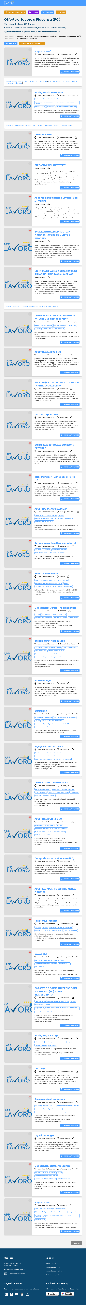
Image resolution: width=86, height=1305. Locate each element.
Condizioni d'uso (52, 1263)
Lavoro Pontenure (45, 125)
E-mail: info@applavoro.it (17, 1273)
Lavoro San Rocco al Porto (17, 81)
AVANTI (77, 1243)
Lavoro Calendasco (14, 125)
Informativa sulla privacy (54, 1270)
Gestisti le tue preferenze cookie (57, 1274)
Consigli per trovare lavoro (29, 43)
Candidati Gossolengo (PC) (69, 36)
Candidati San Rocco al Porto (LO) (18, 36)
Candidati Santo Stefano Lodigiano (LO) (21, 38)
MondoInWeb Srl (19, 1269)
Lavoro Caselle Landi (62, 125)
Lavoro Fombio (30, 125)
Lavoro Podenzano (31, 306)
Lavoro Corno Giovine (49, 306)
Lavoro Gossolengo (56, 81)
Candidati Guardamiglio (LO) (45, 36)
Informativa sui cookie (53, 1267)
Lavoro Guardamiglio (38, 81)
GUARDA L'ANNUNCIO (70, 71)
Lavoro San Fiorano (14, 306)
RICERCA (10, 43)
